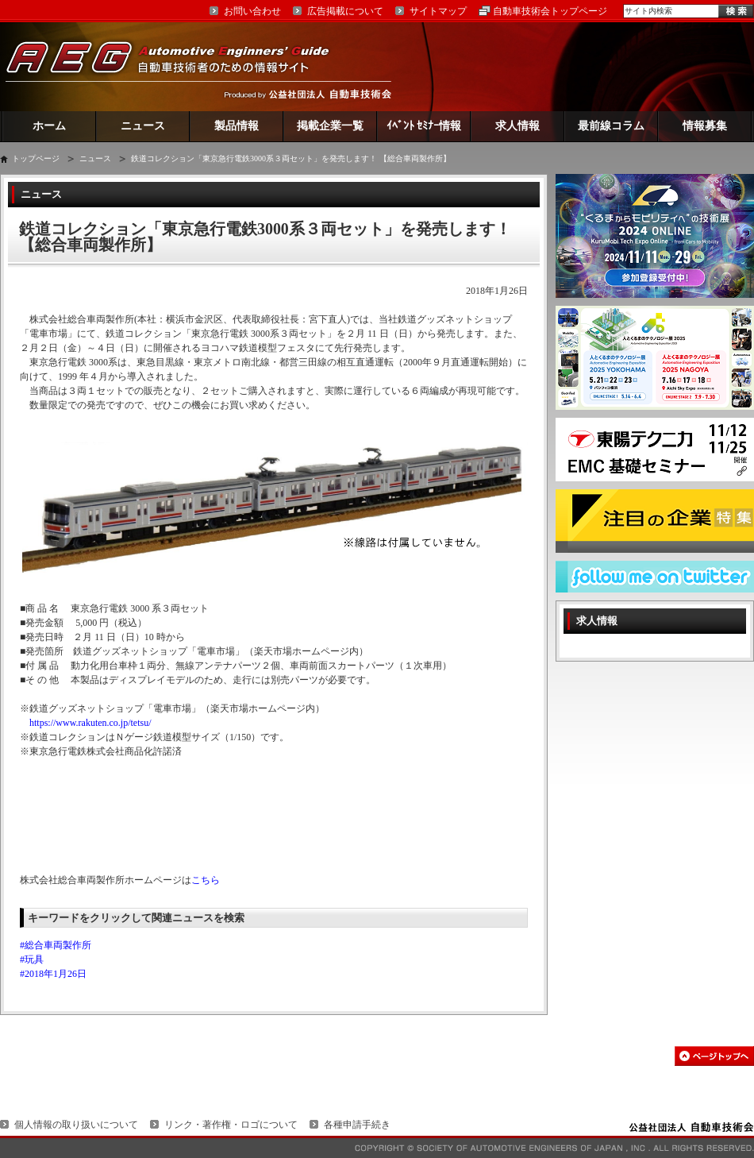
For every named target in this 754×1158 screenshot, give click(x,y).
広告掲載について (345, 11)
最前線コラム (611, 126)
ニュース (143, 126)
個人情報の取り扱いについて (76, 1124)
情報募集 (705, 126)
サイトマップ (438, 11)
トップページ (36, 158)
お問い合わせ (252, 11)
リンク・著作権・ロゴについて (231, 1124)
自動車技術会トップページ (550, 11)
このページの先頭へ (714, 1056)
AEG (178, 66)
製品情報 (236, 126)
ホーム (49, 126)
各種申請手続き (357, 1124)
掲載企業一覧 (330, 126)
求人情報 (517, 126)
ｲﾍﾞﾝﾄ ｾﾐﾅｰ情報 (424, 126)
